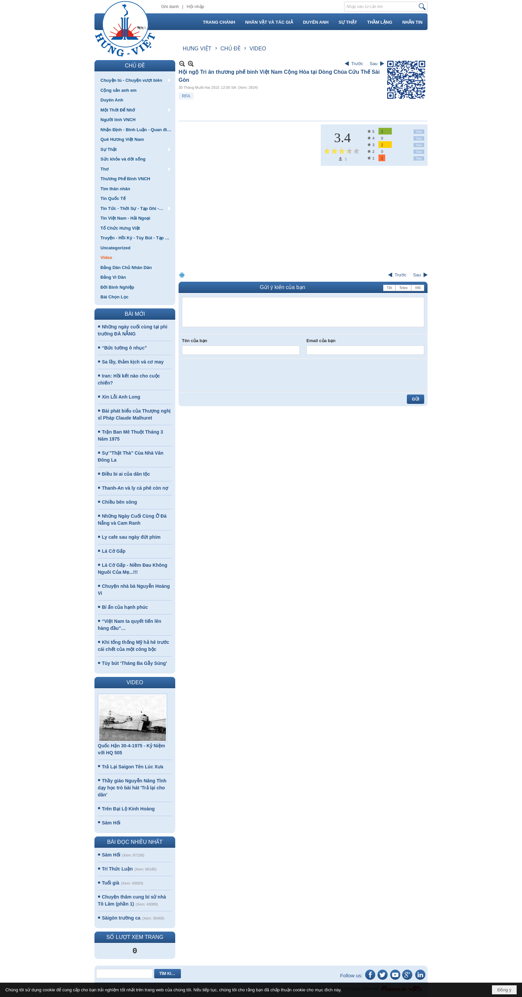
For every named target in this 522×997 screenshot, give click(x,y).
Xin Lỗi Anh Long (121, 397)
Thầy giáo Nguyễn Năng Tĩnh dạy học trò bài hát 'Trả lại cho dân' (132, 787)
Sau (373, 63)
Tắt (389, 288)
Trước (357, 63)
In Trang (182, 274)
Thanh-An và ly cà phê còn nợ (135, 488)
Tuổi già (110, 883)
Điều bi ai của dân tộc (126, 474)
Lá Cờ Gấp (113, 551)
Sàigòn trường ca (121, 918)
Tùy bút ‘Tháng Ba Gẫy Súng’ (134, 663)
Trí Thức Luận (117, 868)
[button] (135, 80)
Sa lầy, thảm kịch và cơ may (133, 361)
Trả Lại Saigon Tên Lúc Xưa (132, 766)
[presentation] (232, 375)
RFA (186, 95)
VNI (418, 288)
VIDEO (134, 682)
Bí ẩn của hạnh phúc (125, 607)
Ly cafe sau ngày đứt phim (131, 537)
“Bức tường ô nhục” (124, 347)
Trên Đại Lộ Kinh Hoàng (128, 808)
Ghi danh (170, 6)
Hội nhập (195, 6)
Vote (419, 132)
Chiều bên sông (119, 502)
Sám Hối (111, 822)
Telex (403, 288)
